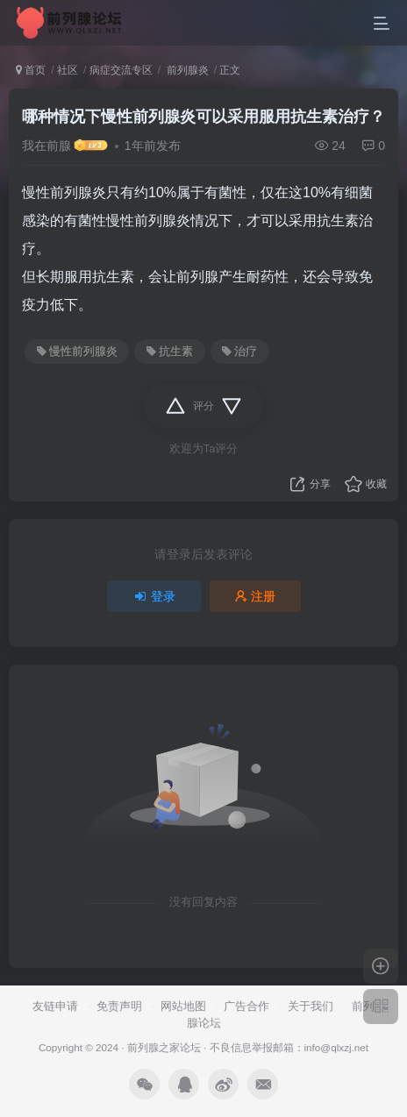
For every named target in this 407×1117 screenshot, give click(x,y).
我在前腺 (46, 146)
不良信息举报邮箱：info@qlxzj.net (289, 1047)
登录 (154, 596)
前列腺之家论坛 (164, 1047)
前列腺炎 (185, 70)
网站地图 (183, 1006)
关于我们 (310, 1006)
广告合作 (246, 1006)
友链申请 (55, 1006)
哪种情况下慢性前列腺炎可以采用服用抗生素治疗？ (203, 116)
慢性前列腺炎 (77, 351)
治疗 (239, 351)
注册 (255, 596)
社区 (67, 70)
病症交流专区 (121, 70)
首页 (31, 70)
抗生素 (169, 351)
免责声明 (119, 1006)
